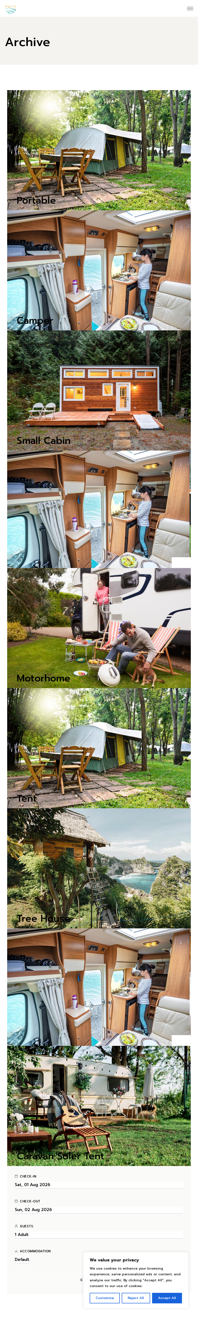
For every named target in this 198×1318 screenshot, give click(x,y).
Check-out (27, 1201)
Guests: (24, 1226)
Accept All (167, 1297)
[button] (176, 562)
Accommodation (33, 1251)
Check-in (25, 1176)
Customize (105, 1297)
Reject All (136, 1297)
